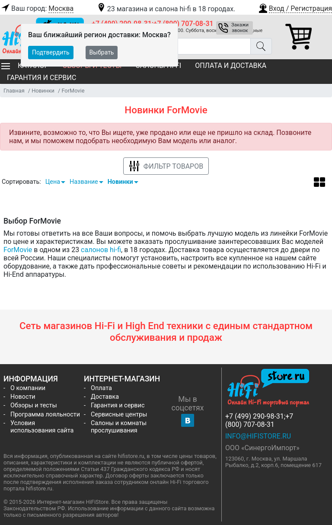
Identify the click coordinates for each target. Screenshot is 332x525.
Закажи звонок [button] (240, 27)
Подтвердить (51, 52)
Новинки (120, 182)
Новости (22, 396)
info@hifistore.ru (258, 436)
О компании (27, 388)
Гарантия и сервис (41, 78)
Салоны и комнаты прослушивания (119, 426)
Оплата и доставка (230, 65)
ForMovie (17, 250)
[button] (295, 7)
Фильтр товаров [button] (166, 166)
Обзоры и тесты (33, 405)
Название (84, 182)
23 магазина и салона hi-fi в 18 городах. (166, 9)
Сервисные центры (119, 414)
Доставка (105, 396)
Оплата (101, 388)
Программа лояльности (45, 414)
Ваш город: (36, 8)
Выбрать (101, 52)
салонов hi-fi (101, 250)
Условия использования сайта (41, 426)
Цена (52, 182)
